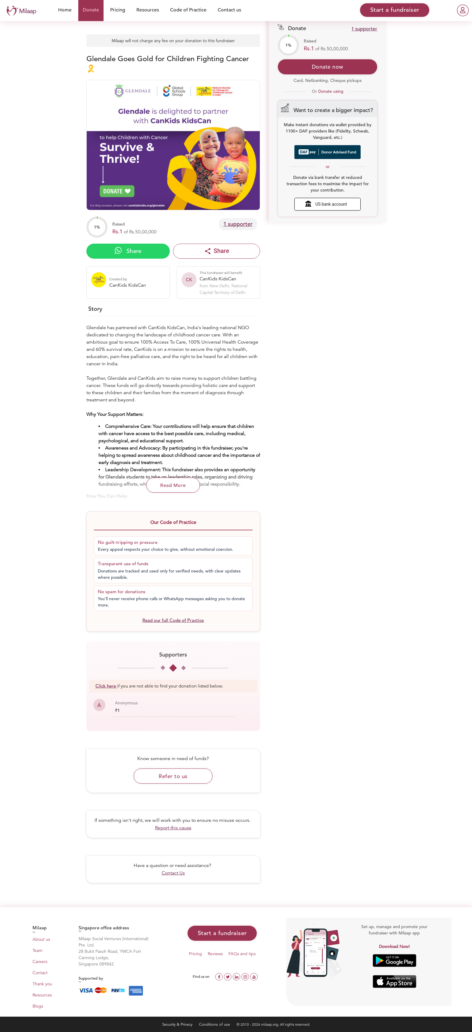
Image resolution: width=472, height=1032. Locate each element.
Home (65, 10)
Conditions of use (215, 1024)
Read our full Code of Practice (173, 620)
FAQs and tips (242, 953)
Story (95, 309)
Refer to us (173, 776)
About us (41, 939)
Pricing (117, 10)
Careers (40, 961)
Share (128, 251)
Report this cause (173, 828)
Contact (40, 972)
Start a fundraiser (222, 933)
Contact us (229, 10)
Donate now (327, 66)
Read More (173, 485)
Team (37, 950)
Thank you (42, 984)
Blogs (38, 1006)
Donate (91, 10)
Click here (106, 686)
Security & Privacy (178, 1024)
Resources (147, 10)
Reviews (215, 953)
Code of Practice (188, 10)
